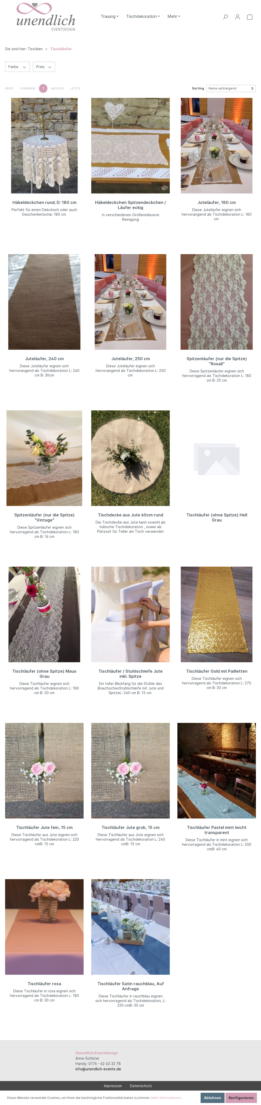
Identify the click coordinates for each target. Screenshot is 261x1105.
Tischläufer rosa (44, 983)
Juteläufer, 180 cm (217, 202)
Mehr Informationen (166, 1098)
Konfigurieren (241, 1098)
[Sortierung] (231, 88)
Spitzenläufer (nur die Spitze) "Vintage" (44, 517)
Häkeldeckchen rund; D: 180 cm (44, 202)
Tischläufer (61, 49)
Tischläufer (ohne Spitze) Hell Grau (216, 517)
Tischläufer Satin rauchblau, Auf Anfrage (130, 986)
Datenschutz (141, 1086)
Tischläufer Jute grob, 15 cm (130, 827)
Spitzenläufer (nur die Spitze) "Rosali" (217, 361)
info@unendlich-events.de (98, 1069)
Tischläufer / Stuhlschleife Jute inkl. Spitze (130, 674)
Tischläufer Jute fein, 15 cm (44, 827)
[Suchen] (225, 17)
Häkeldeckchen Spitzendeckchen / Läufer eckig (130, 205)
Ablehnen (212, 1098)
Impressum (113, 1086)
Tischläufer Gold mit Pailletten (216, 671)
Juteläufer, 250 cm (130, 358)
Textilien (35, 49)
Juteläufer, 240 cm (44, 358)
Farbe (17, 66)
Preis (44, 66)
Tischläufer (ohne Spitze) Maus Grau (44, 674)
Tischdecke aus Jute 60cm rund (130, 514)
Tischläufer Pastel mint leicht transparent (216, 830)
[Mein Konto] (237, 17)
